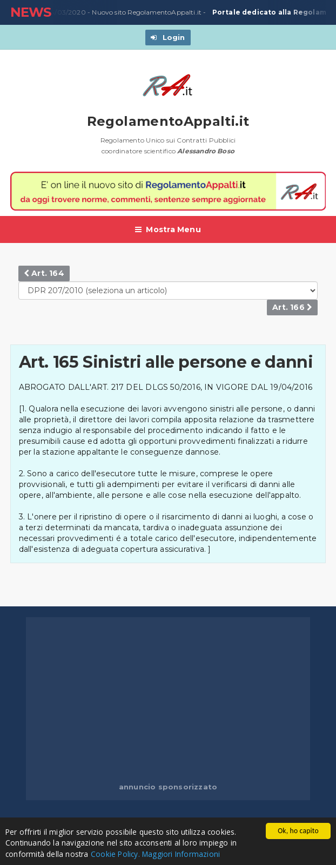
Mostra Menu (168, 229)
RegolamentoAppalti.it (168, 121)
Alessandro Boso (205, 151)
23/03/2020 (64, 12)
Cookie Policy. (115, 854)
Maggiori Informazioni (181, 854)
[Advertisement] (181, 700)
